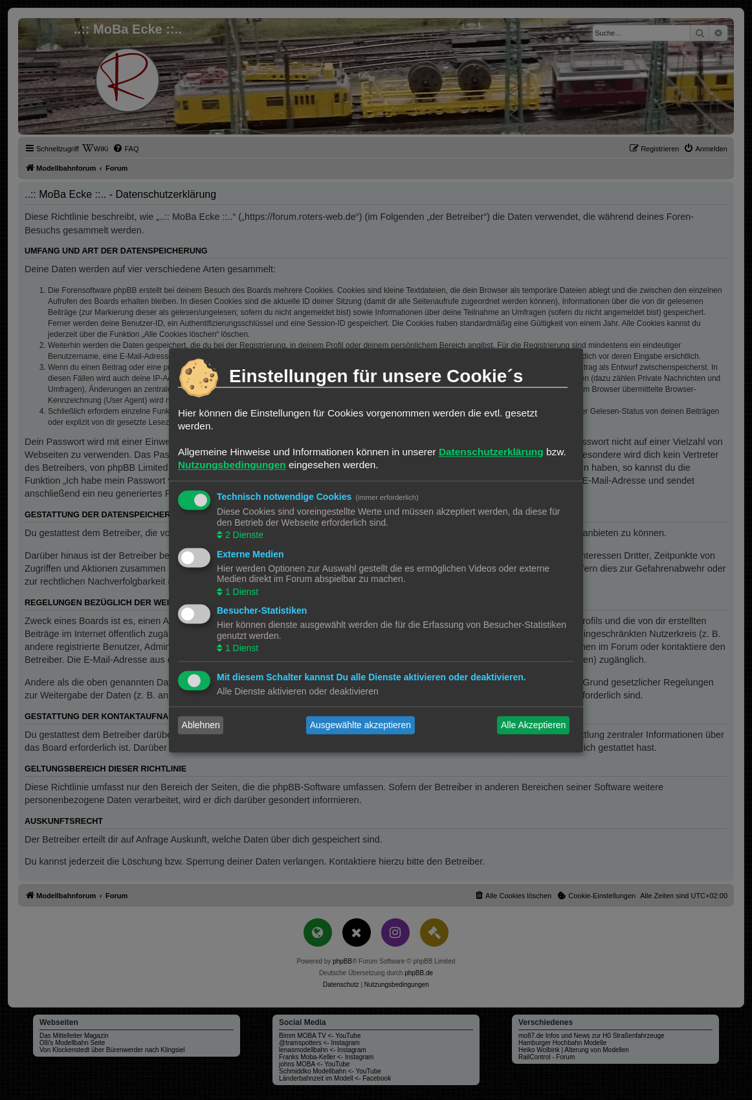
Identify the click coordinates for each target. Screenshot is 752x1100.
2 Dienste (243, 535)
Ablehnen (201, 725)
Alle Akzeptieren (533, 725)
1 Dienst (240, 592)
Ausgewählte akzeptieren (360, 725)
